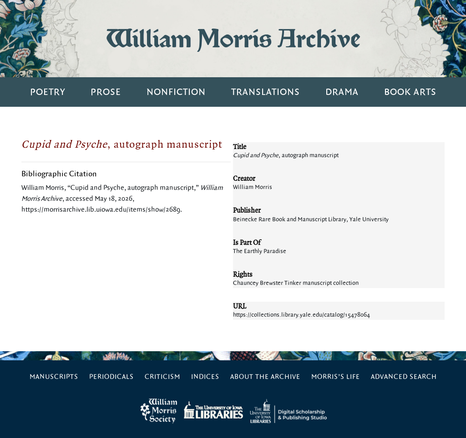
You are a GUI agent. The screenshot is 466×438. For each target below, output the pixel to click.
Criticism (162, 377)
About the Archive (265, 377)
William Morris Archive (233, 38)
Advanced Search (404, 377)
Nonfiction (176, 92)
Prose (106, 92)
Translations (265, 92)
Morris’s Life (335, 377)
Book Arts (410, 92)
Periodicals (111, 377)
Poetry (47, 92)
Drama (342, 92)
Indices (205, 377)
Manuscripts (54, 377)
